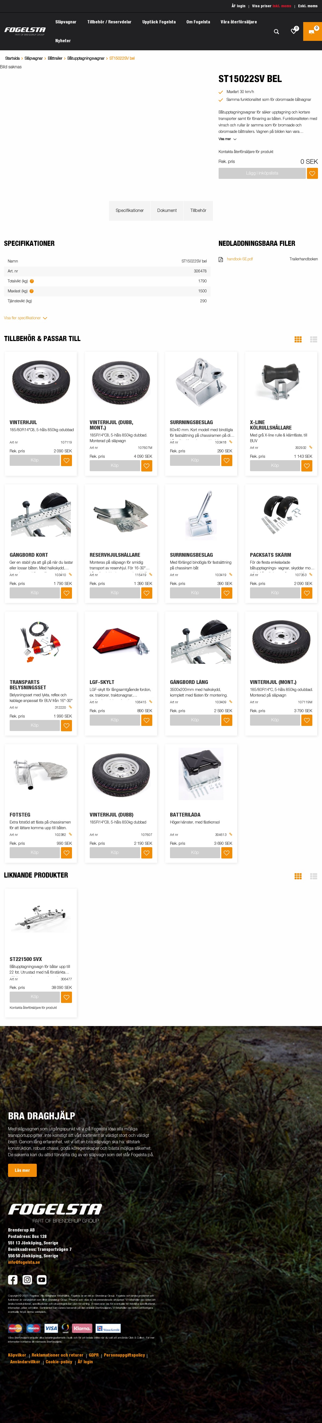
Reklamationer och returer (58, 1355)
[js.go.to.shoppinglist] (293, 31)
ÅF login (238, 6)
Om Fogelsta (198, 22)
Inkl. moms (282, 6)
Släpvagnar (66, 22)
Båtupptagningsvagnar (85, 59)
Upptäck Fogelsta (159, 22)
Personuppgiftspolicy (124, 1355)
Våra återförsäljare (239, 22)
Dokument (167, 211)
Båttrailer (55, 59)
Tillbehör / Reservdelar (109, 22)
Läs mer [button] (22, 1170)
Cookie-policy (59, 1362)
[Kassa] (312, 31)
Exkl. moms (308, 6)
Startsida (12, 59)
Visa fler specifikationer (22, 318)
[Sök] (276, 31)
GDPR (94, 1355)
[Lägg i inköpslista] (312, 173)
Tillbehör (198, 211)
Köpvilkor (17, 1355)
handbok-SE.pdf (240, 259)
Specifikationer (130, 211)
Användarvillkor (25, 1362)
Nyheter (63, 41)
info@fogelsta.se (24, 1262)
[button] (298, 339)
